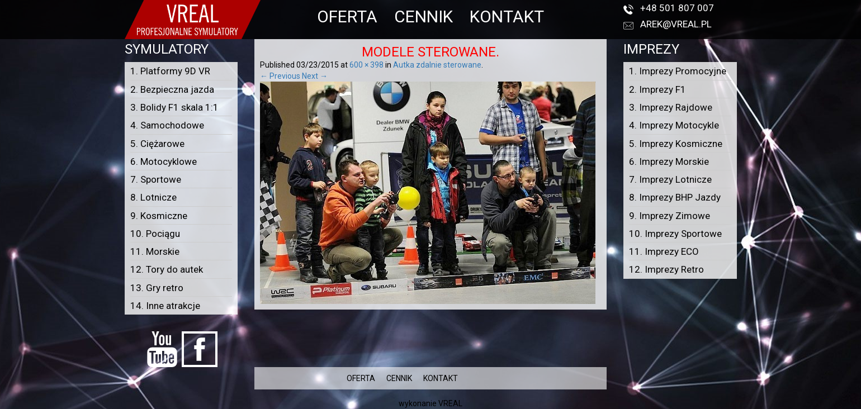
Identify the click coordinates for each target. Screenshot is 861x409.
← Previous (280, 76)
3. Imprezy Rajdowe (670, 107)
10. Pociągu (155, 233)
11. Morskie (154, 251)
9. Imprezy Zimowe (669, 215)
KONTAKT (507, 16)
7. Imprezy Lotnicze (670, 179)
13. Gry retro (156, 287)
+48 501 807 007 (677, 7)
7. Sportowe (155, 179)
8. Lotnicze (153, 197)
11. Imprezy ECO (664, 251)
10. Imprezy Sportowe (675, 233)
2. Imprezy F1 (657, 89)
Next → (315, 76)
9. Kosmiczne (158, 215)
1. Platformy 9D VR (170, 71)
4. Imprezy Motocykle (674, 125)
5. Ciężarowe (157, 143)
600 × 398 (366, 64)
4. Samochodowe (167, 125)
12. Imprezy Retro (666, 269)
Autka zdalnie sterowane (437, 64)
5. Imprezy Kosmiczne (675, 143)
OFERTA (347, 16)
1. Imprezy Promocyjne (677, 71)
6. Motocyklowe (163, 161)
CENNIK (423, 16)
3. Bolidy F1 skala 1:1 (174, 107)
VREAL (450, 403)
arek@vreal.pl (676, 24)
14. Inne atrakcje (165, 305)
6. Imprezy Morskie (669, 161)
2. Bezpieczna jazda (172, 89)
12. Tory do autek (166, 269)
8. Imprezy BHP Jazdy (675, 197)
